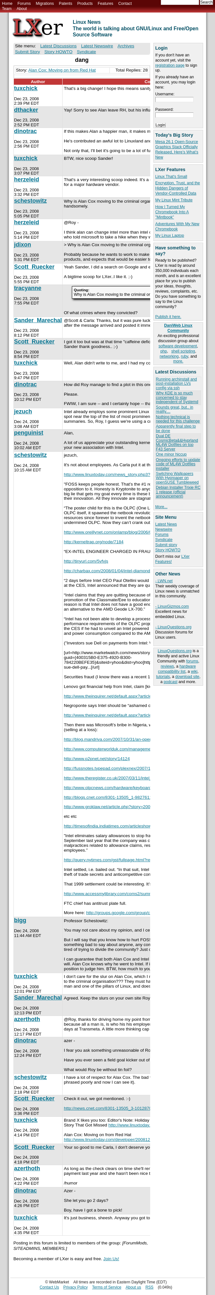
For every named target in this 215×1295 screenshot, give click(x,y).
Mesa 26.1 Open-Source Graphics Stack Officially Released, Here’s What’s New (176, 149)
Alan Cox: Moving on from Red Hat (62, 70)
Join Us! (111, 1258)
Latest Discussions (58, 45)
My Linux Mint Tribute (174, 200)
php (163, 351)
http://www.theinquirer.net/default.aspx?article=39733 (115, 715)
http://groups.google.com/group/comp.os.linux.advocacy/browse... (149, 912)
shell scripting (183, 351)
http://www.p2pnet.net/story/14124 (97, 758)
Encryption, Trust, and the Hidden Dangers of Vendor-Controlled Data (177, 188)
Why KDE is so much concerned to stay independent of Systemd (177, 397)
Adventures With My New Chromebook (177, 226)
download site (187, 676)
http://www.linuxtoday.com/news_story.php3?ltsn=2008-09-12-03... (128, 474)
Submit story (166, 545)
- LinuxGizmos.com (172, 606)
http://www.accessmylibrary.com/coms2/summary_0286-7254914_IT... (131, 893)
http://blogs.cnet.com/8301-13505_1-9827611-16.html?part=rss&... (128, 797)
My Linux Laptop (169, 235)
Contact (125, 3)
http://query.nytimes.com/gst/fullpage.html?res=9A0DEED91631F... (128, 859)
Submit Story (27, 51)
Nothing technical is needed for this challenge (178, 419)
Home (7, 3)
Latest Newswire (97, 45)
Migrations (45, 3)
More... (161, 507)
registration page (170, 65)
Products (85, 3)
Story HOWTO (168, 550)
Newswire (163, 529)
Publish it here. (168, 316)
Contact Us (49, 1287)
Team (7, 8)
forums (192, 661)
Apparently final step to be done (176, 428)
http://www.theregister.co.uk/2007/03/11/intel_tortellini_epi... (121, 778)
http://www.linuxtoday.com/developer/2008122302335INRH (121, 1139)
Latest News (166, 524)
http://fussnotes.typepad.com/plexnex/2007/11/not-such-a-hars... (126, 768)
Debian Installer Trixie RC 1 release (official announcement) (178, 491)
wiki (194, 671)
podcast (170, 682)
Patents (66, 3)
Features (105, 3)
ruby (184, 356)
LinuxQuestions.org (175, 651)
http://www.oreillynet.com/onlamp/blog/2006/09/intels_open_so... (126, 532)
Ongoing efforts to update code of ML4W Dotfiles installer (178, 464)
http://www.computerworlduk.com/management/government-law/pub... (131, 749)
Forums (23, 3)
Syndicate (164, 539)
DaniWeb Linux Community (178, 328)
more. (178, 361)
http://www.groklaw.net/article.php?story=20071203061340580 (124, 806)
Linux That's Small (171, 176)
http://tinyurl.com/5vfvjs (86, 561)
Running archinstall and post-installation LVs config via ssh (176, 383)
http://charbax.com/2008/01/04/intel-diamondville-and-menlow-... (126, 570)
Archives (125, 45)
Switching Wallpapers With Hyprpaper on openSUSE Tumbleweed (177, 478)
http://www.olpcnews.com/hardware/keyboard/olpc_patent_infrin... (127, 787)
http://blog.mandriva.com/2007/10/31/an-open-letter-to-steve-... (124, 739)
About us (133, 1287)
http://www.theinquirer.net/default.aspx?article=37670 (115, 696)
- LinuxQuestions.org (173, 627)
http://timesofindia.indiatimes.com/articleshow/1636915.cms (121, 826)
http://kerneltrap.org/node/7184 (94, 541)
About (22, 8)
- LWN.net (164, 581)
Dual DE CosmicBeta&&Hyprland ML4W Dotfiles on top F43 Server (177, 442)
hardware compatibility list (177, 669)
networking (168, 356)
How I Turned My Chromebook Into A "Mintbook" (172, 212)
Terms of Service (106, 1287)
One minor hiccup (171, 454)
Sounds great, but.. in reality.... (174, 409)
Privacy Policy (75, 1287)
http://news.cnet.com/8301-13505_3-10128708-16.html (117, 1108)
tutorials (163, 676)
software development (178, 346)
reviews (167, 666)
